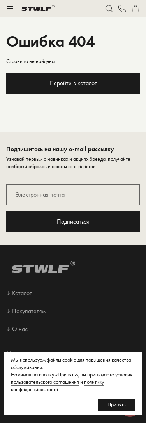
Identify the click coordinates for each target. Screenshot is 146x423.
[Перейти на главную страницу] (38, 8)
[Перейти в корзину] (135, 8)
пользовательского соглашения (45, 381)
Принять (116, 404)
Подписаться (73, 222)
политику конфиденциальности (57, 385)
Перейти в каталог (73, 83)
